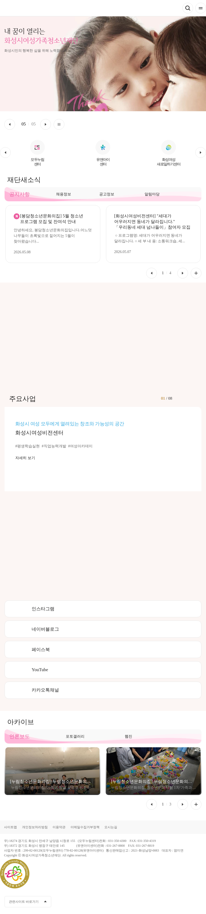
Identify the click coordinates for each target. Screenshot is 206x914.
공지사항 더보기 (196, 273)
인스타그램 (43, 608)
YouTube (40, 669)
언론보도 (19, 736)
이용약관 (59, 827)
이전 (9, 124)
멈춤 (59, 124)
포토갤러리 (75, 736)
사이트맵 (10, 827)
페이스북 (41, 649)
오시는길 (110, 827)
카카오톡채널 (45, 690)
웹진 (128, 736)
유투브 (178, 902)
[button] (5, 152)
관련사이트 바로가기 (24, 902)
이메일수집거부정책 (85, 827)
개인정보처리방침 (35, 827)
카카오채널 (168, 902)
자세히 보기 (25, 458)
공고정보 (106, 194)
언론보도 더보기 (196, 804)
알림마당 (152, 194)
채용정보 (63, 194)
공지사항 (19, 194)
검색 (187, 8)
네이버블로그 (45, 629)
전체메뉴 (200, 8)
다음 (45, 124)
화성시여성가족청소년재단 (30, 8)
